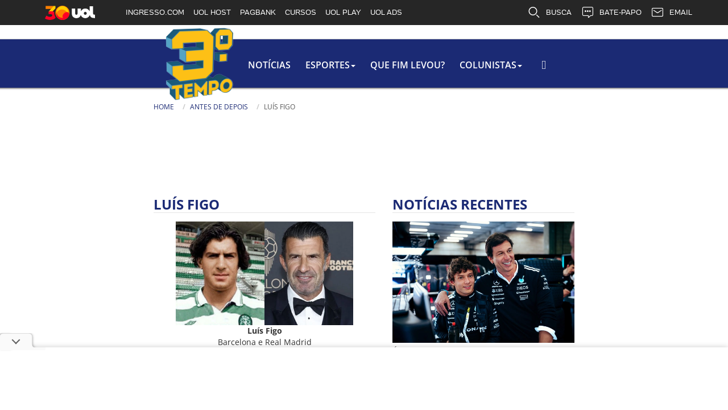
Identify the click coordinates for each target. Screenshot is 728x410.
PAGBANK (258, 12)
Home (38, 107)
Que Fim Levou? (284, 65)
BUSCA (549, 12)
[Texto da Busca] (563, 72)
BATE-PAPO (611, 12)
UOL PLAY (343, 12)
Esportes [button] (205, 65)
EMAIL (671, 12)
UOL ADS (386, 12)
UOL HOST (212, 12)
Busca (529, 70)
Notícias (142, 65)
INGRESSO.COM (155, 12)
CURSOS (300, 12)
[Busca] (617, 76)
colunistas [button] (370, 65)
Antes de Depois (94, 107)
